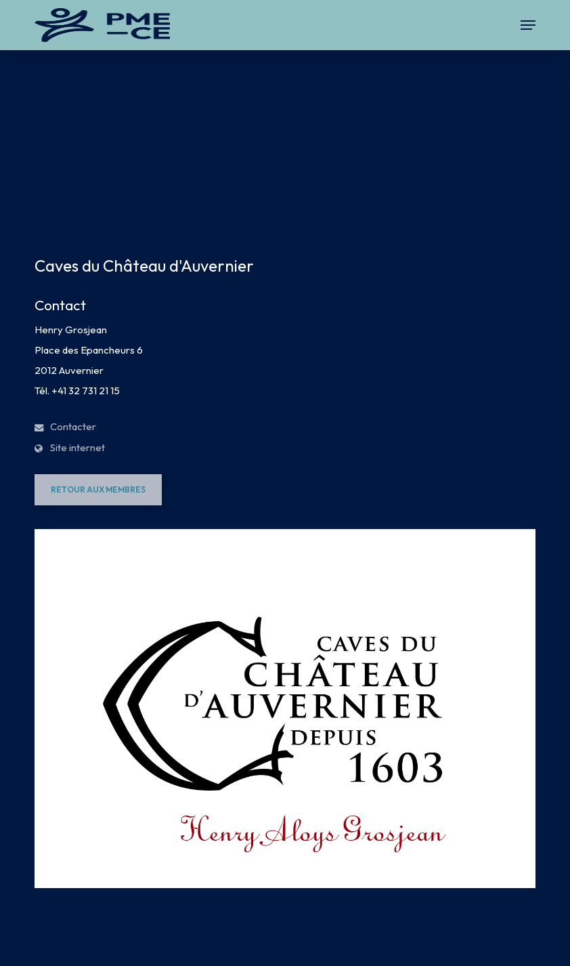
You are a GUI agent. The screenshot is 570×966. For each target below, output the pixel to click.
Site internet (70, 447)
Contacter (65, 426)
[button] (528, 25)
